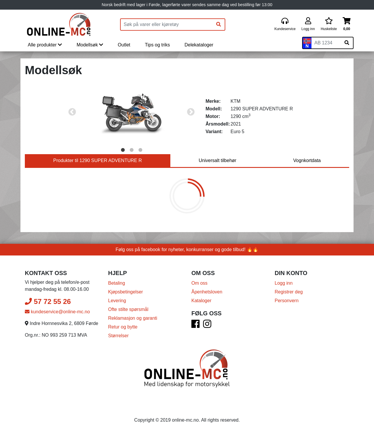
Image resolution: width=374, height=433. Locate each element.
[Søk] (218, 24)
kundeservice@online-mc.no (57, 311)
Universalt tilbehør (217, 160)
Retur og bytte (123, 326)
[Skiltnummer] (326, 42)
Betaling (116, 283)
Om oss (199, 283)
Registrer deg (289, 291)
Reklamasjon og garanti (132, 318)
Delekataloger (198, 44)
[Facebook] (195, 325)
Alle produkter (45, 44)
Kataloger (201, 300)
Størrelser (118, 335)
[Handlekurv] (347, 24)
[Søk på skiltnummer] (347, 43)
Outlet (124, 44)
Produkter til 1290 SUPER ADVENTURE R (97, 160)
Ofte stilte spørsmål (128, 309)
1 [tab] (123, 150)
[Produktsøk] (166, 24)
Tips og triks (157, 44)
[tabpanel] (132, 112)
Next (190, 112)
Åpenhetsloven (206, 291)
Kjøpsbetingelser (125, 291)
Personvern (287, 300)
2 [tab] (131, 150)
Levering (117, 300)
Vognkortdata (307, 160)
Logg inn (283, 283)
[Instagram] (207, 325)
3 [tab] (140, 150)
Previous (72, 112)
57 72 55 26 (48, 301)
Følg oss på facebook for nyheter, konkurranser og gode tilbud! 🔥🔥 (187, 249)
